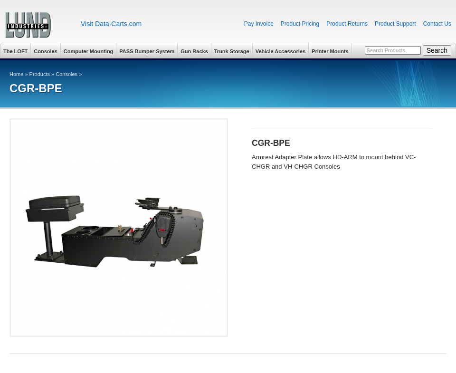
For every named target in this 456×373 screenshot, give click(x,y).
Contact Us (437, 23)
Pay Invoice (259, 23)
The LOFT (15, 51)
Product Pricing (300, 23)
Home (16, 74)
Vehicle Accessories (280, 51)
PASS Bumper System (146, 51)
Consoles (45, 51)
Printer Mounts (330, 51)
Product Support (395, 23)
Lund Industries (37, 25)
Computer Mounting (88, 51)
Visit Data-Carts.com (111, 24)
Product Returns (347, 23)
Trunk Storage (231, 51)
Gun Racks (194, 51)
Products (39, 74)
